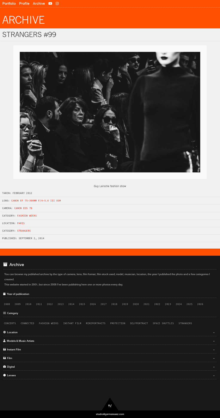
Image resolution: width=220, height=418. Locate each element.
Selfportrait (139, 323)
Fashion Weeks (27, 215)
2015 (82, 304)
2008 (7, 304)
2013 (61, 304)
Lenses (109, 375)
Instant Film (72, 323)
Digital (109, 366)
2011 (39, 304)
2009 (18, 304)
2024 (179, 304)
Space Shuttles (163, 323)
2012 (50, 304)
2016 (93, 304)
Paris (21, 223)
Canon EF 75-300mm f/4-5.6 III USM (36, 200)
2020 (136, 304)
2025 (189, 304)
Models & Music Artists (109, 340)
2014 (71, 304)
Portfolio (9, 4)
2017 (104, 304)
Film (109, 358)
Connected (27, 323)
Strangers (24, 230)
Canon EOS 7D (23, 208)
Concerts (10, 323)
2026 (200, 304)
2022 (157, 304)
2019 (125, 304)
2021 (147, 304)
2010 (28, 304)
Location (109, 332)
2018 (114, 304)
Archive (39, 4)
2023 (168, 304)
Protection (117, 323)
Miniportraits (95, 323)
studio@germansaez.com (110, 414)
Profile (24, 4)
